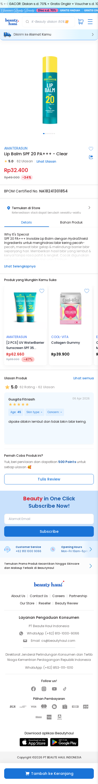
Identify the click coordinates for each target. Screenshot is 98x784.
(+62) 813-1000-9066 (62, 633)
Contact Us (39, 596)
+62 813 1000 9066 (28, 551)
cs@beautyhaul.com (58, 640)
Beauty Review (66, 603)
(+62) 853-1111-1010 (58, 667)
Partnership (78, 596)
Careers (58, 596)
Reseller (45, 603)
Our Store (27, 603)
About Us (18, 596)
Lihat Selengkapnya (20, 266)
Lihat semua (83, 378)
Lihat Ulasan (46, 161)
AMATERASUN (15, 148)
